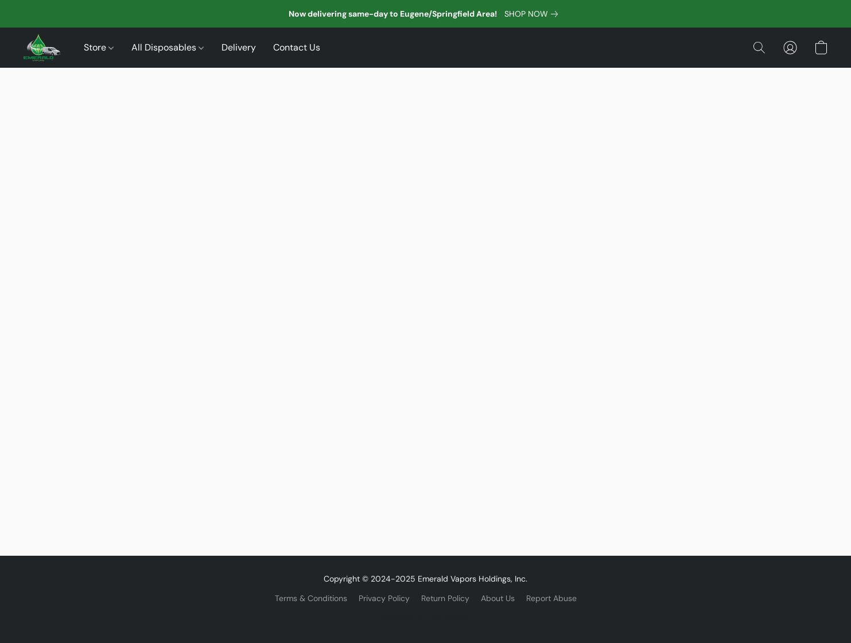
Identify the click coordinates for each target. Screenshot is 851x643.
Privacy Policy (384, 598)
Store (99, 47)
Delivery (239, 47)
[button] (42, 47)
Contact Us (296, 47)
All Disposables (167, 47)
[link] (533, 14)
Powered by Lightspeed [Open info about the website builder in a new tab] (425, 618)
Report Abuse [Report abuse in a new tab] (551, 598)
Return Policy (445, 598)
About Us (498, 598)
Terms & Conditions (311, 598)
